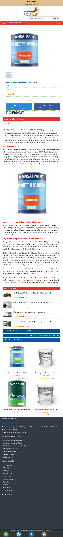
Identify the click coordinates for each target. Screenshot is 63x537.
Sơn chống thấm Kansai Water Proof (46, 373)
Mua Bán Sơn (25, 530)
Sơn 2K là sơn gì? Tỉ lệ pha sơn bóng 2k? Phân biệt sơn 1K (32, 293)
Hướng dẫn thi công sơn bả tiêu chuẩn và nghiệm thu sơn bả (32, 302)
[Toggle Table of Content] (18, 124)
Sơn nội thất (7, 476)
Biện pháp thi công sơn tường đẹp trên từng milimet (29, 312)
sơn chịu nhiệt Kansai (37, 135)
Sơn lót (5, 485)
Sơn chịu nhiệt (8, 490)
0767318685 (12, 430)
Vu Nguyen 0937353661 (47, 530)
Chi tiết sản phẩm (9, 119)
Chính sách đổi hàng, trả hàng (12, 443)
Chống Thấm (7, 471)
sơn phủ (55, 154)
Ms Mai (11, 415)
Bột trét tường (8, 473)
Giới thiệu (28, 4)
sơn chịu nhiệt (38, 133)
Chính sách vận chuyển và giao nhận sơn (16, 446)
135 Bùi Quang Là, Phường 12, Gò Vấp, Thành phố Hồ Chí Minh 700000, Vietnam (34, 427)
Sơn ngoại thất (8, 479)
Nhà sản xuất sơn (8, 454)
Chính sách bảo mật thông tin (12, 440)
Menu (54, 23)
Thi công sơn (7, 465)
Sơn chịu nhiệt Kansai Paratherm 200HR (19, 331)
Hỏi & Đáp (20, 119)
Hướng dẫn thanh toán (10, 449)
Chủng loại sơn (8, 457)
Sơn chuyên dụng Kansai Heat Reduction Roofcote (41, 335)
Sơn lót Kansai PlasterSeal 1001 (17, 373)
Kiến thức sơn (8, 468)
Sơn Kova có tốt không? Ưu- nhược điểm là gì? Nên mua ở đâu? (33, 322)
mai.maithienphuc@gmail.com (16, 432)
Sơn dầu (6, 482)
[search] (56, 18)
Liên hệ (35, 4)
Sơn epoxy (6, 487)
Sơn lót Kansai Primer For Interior (46, 409)
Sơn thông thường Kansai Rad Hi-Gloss (17, 409)
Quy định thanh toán (9, 451)
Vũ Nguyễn (24, 101)
